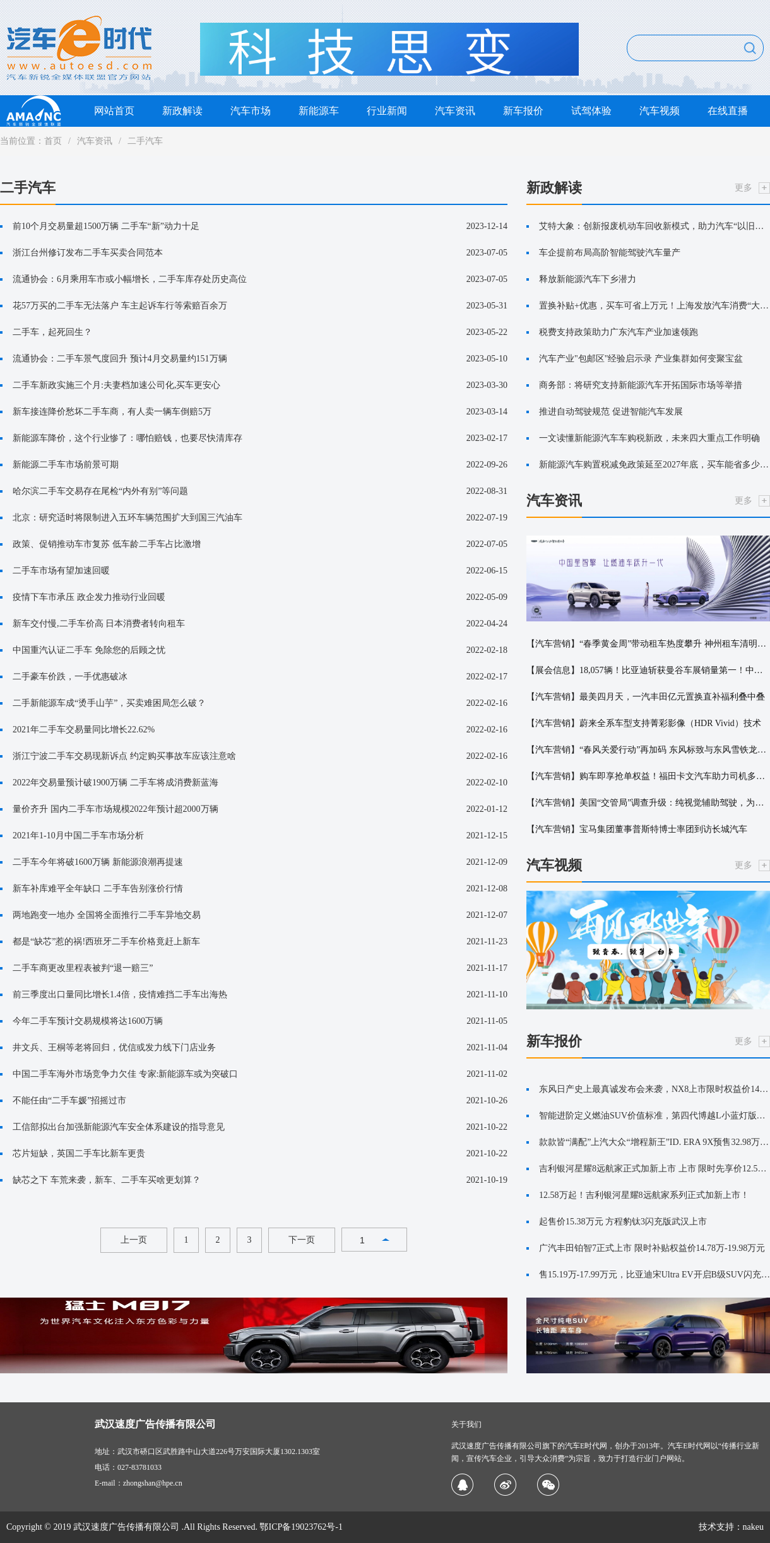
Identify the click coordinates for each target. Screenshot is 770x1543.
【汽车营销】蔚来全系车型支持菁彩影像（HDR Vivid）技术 (643, 723)
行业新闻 (387, 110)
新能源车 (319, 110)
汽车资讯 (455, 110)
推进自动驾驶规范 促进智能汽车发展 (611, 411)
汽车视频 (659, 110)
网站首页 (114, 110)
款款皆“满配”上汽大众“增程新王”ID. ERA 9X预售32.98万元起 (654, 1142)
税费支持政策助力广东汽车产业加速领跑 (618, 332)
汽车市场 (250, 110)
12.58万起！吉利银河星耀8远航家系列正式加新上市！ (644, 1195)
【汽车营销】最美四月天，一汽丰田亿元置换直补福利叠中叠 (645, 696)
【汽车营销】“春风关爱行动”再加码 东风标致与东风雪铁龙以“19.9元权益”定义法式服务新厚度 (648, 749)
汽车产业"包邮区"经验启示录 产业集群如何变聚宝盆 (641, 358)
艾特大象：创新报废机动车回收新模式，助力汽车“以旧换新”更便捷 (654, 226)
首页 (53, 141)
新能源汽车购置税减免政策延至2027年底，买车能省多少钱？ (654, 464)
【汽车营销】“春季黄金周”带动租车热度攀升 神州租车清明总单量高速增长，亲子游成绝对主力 (648, 643)
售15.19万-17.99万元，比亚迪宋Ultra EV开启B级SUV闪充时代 (654, 1274)
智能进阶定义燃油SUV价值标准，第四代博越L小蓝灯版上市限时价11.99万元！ (654, 1115)
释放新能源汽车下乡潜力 (587, 279)
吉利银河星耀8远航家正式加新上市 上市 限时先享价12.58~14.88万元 (654, 1168)
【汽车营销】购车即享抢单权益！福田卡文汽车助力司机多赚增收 (648, 776)
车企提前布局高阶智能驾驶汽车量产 (609, 252)
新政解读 (182, 110)
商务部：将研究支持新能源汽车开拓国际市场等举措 (640, 385)
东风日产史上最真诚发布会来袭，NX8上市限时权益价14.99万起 (654, 1089)
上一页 (134, 1240)
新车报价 (523, 110)
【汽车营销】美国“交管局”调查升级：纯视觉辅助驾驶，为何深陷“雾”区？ (648, 802)
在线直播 (728, 110)
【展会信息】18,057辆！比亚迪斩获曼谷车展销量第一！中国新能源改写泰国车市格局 (648, 670)
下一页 (301, 1240)
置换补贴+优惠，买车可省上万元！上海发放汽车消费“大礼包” (654, 305)
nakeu (753, 1527)
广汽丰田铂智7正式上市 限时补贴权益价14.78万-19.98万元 (652, 1248)
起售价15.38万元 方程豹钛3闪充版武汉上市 (623, 1221)
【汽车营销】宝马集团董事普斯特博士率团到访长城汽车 (636, 829)
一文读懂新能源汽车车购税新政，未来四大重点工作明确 (649, 438)
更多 (743, 187)
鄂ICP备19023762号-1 (300, 1527)
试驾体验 (591, 110)
